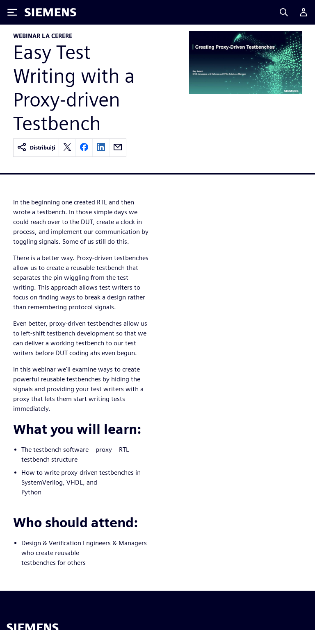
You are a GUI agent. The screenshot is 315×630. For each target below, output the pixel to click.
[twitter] (67, 147)
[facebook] (84, 147)
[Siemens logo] (50, 12)
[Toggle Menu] (12, 12)
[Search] (284, 12)
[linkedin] (101, 147)
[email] (118, 147)
